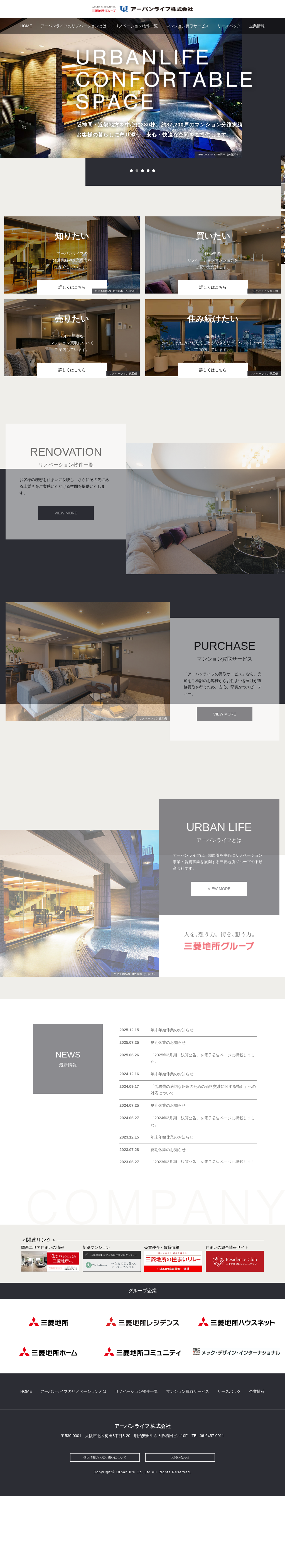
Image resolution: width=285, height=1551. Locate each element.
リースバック (229, 26)
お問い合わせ (180, 1512)
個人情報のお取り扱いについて (105, 1512)
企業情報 (257, 26)
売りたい (276, 279)
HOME (26, 26)
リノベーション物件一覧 (136, 26)
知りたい (276, 180)
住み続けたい (276, 328)
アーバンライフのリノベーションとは (73, 26)
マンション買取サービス (187, 26)
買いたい (276, 230)
